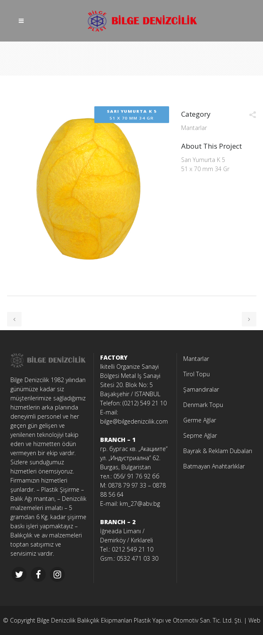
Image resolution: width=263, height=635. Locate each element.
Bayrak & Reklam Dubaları (217, 451)
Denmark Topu (203, 405)
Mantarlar (196, 359)
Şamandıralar (201, 389)
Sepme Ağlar (200, 435)
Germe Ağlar (199, 420)
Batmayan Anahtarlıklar (214, 466)
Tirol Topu (196, 374)
